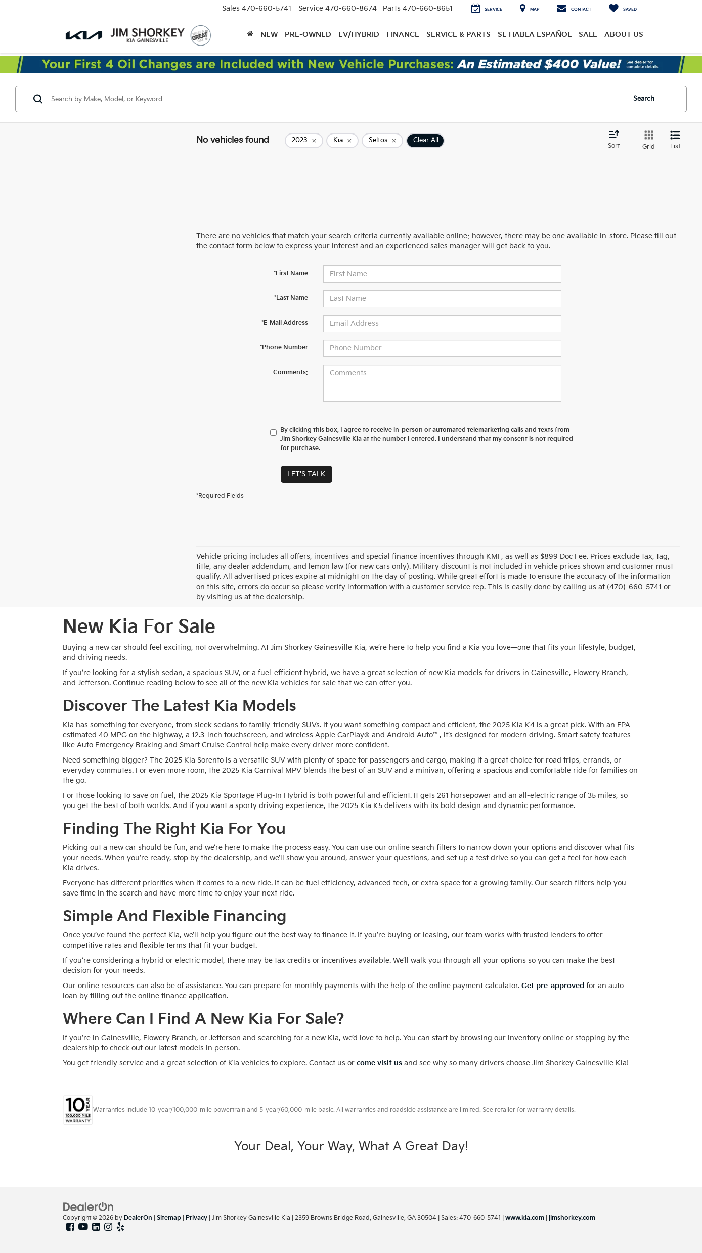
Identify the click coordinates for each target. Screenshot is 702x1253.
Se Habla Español (535, 34)
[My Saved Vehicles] (622, 9)
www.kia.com (524, 1218)
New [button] (269, 34)
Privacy (196, 1218)
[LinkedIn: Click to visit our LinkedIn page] (96, 1227)
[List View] (675, 140)
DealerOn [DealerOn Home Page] (138, 1218)
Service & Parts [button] (458, 34)
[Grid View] (647, 140)
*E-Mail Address (284, 323)
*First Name (291, 273)
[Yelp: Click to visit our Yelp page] (120, 1227)
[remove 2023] (304, 140)
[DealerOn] (88, 1206)
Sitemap (169, 1218)
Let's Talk (306, 474)
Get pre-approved (552, 985)
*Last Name (291, 298)
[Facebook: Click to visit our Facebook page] (70, 1227)
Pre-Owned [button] (308, 34)
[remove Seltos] (382, 140)
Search (643, 99)
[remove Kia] (342, 140)
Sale (588, 34)
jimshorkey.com (572, 1218)
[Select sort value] (617, 140)
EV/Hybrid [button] (358, 34)
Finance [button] (402, 34)
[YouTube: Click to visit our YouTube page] (83, 1227)
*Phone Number (284, 347)
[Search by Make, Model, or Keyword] (336, 99)
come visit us (379, 1063)
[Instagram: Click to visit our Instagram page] (108, 1227)
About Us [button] (623, 34)
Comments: (290, 372)
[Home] (250, 35)
